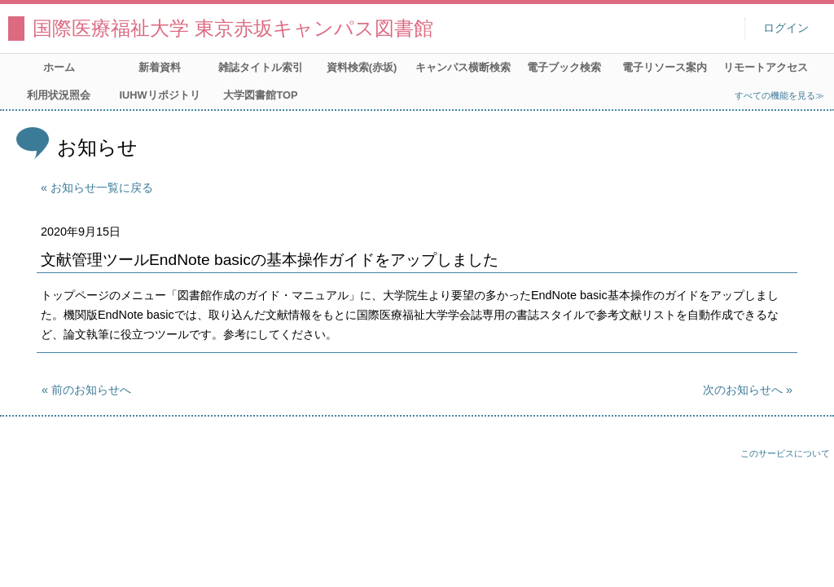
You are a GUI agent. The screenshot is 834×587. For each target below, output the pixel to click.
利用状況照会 (58, 95)
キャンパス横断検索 (463, 67)
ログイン (786, 28)
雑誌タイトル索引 (260, 67)
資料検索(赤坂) (362, 67)
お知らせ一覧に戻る (101, 187)
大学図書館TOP (260, 95)
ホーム (59, 67)
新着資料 (159, 67)
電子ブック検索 (564, 67)
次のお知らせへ (743, 389)
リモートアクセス (765, 67)
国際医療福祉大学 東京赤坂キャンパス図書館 (233, 28)
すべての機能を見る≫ (779, 95)
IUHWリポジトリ (159, 95)
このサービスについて (785, 453)
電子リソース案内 (664, 67)
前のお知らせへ (91, 389)
